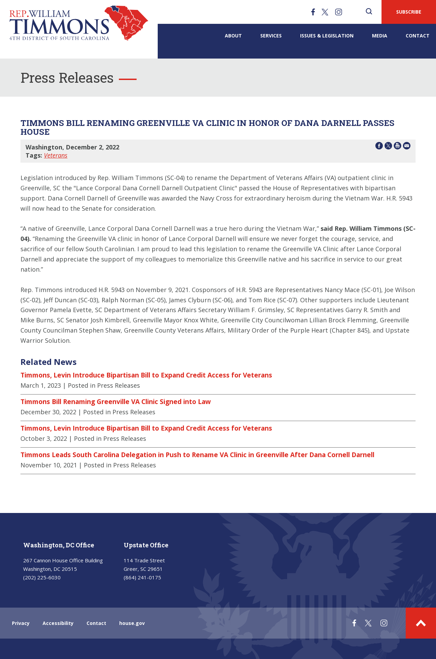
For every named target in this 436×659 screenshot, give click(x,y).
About (233, 35)
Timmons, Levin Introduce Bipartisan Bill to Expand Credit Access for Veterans (146, 375)
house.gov (132, 623)
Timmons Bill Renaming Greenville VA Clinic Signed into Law (115, 401)
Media (379, 35)
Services (271, 35)
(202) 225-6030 (42, 577)
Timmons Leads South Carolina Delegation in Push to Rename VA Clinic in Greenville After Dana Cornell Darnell (197, 455)
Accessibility (58, 623)
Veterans (55, 155)
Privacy (21, 623)
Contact (418, 35)
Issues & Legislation (327, 35)
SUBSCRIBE (408, 12)
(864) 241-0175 (142, 577)
